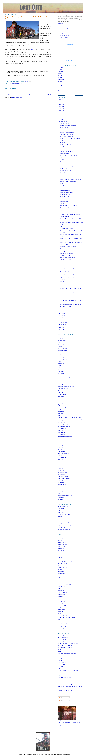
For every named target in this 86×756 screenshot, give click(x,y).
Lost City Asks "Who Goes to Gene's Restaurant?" (71, 242)
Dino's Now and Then (62, 563)
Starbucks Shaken (64, 298)
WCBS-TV (60, 668)
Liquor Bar (62, 177)
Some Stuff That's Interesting (66, 151)
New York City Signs (62, 600)
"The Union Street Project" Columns (65, 28)
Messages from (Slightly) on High (67, 257)
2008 (60, 113)
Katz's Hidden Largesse (65, 170)
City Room (60, 555)
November (63, 117)
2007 (60, 327)
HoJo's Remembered (64, 153)
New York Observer (62, 655)
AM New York (61, 635)
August (62, 309)
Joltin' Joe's (62, 142)
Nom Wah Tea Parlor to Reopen (67, 134)
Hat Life (59, 651)
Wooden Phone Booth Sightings (64, 30)
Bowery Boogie (61, 550)
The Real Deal (61, 625)
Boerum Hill (60, 67)
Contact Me (60, 23)
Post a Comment (8, 91)
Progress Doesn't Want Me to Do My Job (69, 164)
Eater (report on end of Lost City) (65, 645)
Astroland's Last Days (62, 542)
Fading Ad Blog (61, 571)
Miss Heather (60, 596)
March (62, 320)
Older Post (49, 94)
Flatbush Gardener (62, 575)
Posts (60, 697)
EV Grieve (60, 569)
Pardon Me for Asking (62, 605)
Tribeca (59, 86)
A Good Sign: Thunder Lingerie (67, 185)
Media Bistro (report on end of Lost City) (67, 653)
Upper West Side (61, 88)
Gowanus (60, 73)
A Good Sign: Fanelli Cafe (66, 259)
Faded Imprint (63, 251)
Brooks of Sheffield (65, 677)
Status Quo (62, 226)
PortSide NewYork (62, 609)
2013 (60, 102)
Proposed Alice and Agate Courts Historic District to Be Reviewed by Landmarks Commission (26, 18)
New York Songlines (62, 602)
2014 (60, 99)
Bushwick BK (61, 554)
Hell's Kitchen (61, 77)
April (62, 317)
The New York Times (62, 664)
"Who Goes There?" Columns (64, 32)
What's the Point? (64, 296)
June (62, 313)
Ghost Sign (62, 172)
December (63, 114)
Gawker (59, 578)
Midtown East (61, 79)
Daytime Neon (63, 168)
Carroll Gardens (61, 69)
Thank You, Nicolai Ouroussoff (67, 132)
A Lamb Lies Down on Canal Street (68, 125)
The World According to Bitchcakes (65, 626)
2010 (60, 108)
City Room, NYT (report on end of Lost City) (68, 643)
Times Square (60, 85)
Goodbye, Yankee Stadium (66, 183)
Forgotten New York (62, 577)
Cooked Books (61, 557)
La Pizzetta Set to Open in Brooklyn (68, 188)
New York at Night (64, 174)
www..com (70, 44)
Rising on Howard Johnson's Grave (68, 181)
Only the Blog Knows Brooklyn (64, 603)
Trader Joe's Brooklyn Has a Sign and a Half (70, 212)
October (62, 119)
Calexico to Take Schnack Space (67, 228)
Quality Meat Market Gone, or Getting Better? (70, 283)
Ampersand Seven (62, 538)
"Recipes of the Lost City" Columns (65, 33)
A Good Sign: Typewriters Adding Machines (70, 214)
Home (28, 94)
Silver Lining (63, 161)
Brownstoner (60, 552)
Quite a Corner (63, 248)
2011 (60, 106)
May (62, 315)
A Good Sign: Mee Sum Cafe (66, 253)
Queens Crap (60, 611)
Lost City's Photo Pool (70, 60)
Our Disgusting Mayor (65, 123)
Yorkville (60, 92)
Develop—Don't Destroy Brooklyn (65, 561)
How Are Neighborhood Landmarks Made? (69, 205)
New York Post (61, 657)
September (63, 121)
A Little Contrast (64, 201)
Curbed (59, 559)
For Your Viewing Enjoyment (66, 196)
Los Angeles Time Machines (64, 592)
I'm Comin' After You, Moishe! (67, 199)
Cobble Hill (60, 71)
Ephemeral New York (62, 567)
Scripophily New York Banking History (66, 617)
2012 (60, 104)
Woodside (60, 90)
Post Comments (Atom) (16, 97)
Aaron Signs (60, 536)
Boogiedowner (61, 548)
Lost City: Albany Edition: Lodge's (68, 246)
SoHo (59, 83)
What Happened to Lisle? (65, 306)
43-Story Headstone (64, 286)
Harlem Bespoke (61, 586)
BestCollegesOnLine (62, 639)
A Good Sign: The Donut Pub (66, 281)
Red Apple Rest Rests (65, 127)
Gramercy (60, 75)
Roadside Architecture (62, 615)
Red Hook (60, 81)
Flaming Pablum (61, 573)
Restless (59, 613)
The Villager (60, 666)
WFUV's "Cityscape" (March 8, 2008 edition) (68, 670)
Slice (59, 619)
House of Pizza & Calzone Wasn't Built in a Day (70, 304)
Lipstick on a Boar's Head (65, 210)
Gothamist (60, 580)
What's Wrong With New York (67, 136)
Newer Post (7, 94)
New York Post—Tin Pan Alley (64, 658)
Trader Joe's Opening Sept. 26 (66, 192)
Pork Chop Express (62, 607)
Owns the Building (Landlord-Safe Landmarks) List (69, 35)
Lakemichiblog (61, 590)
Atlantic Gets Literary (65, 190)
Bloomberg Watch (61, 546)
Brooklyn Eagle (61, 641)
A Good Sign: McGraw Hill (66, 255)
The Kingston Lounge (62, 623)
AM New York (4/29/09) (63, 637)
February (63, 322)
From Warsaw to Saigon (65, 265)
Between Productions (62, 544)
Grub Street (60, 649)
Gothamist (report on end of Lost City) (66, 647)
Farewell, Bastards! (64, 207)
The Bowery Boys (62, 621)
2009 (60, 110)
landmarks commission (16, 83)
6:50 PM (26, 81)
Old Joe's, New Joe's (64, 216)
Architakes (60, 540)
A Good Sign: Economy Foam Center (68, 147)
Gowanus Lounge (61, 582)
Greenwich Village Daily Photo (64, 584)
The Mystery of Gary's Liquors (67, 144)
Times (32, 49)
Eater (59, 565)
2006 (60, 329)
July (62, 311)
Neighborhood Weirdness (65, 194)
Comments (62, 700)
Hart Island (62, 149)
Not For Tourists (61, 660)
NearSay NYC (61, 598)
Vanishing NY (61, 628)
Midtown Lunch (61, 594)
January (62, 324)
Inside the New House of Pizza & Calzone (69, 155)
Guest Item (62, 203)
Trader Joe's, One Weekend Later (67, 130)
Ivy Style (59, 588)
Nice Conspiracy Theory (65, 271)
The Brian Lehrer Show (63, 662)
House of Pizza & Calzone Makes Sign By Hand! (71, 179)
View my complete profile (65, 690)
